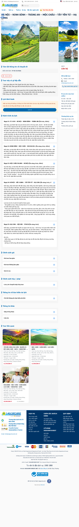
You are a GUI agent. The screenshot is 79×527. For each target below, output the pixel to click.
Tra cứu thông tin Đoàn (50, 422)
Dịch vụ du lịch (32, 420)
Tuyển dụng (47, 437)
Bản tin (45, 439)
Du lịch (4, 10)
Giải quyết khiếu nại (49, 424)
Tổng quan (2, 15)
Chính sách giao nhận (68, 426)
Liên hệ (75, 1)
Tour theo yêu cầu (46, 10)
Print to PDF (7, 76)
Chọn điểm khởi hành (68, 1)
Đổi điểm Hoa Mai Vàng (50, 420)
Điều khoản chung (68, 418)
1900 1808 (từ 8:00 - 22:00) (30, 1)
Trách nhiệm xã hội (49, 441)
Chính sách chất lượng (69, 431)
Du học (24, 10)
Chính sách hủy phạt (68, 428)
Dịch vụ (12, 10)
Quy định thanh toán (68, 424)
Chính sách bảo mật (68, 429)
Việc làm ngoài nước (33, 10)
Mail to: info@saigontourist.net (10, 1)
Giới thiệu (46, 433)
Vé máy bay (32, 422)
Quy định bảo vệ (67, 416)
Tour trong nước (33, 416)
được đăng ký (44, 468)
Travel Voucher (32, 424)
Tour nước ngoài (33, 418)
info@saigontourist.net (67, 83)
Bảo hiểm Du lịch (33, 426)
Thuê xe (18, 10)
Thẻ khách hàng (48, 419)
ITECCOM (43, 484)
